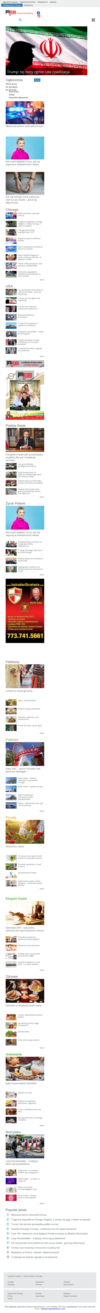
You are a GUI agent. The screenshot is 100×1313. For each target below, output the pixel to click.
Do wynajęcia (12, 87)
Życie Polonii (68, 1284)
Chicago (11, 1282)
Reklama (67, 1293)
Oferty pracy (11, 84)
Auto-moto (14, 91)
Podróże (39, 1284)
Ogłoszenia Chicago (15, 1293)
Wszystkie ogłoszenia (18, 97)
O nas (10, 1296)
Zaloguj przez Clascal (12, 5)
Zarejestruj (28, 5)
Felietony (11, 1284)
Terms (10, 1299)
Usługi (11, 94)
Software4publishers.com (38, 1306)
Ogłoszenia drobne (27, 2)
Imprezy (53, 2)
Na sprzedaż (11, 90)
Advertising (40, 1296)
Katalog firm (43, 2)
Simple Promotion (70, 1296)
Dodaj (37, 80)
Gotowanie (40, 1282)
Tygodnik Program (10, 2)
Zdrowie (67, 1282)
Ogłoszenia (14, 80)
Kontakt (38, 1293)
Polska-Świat (15, 426)
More (42, 279)
